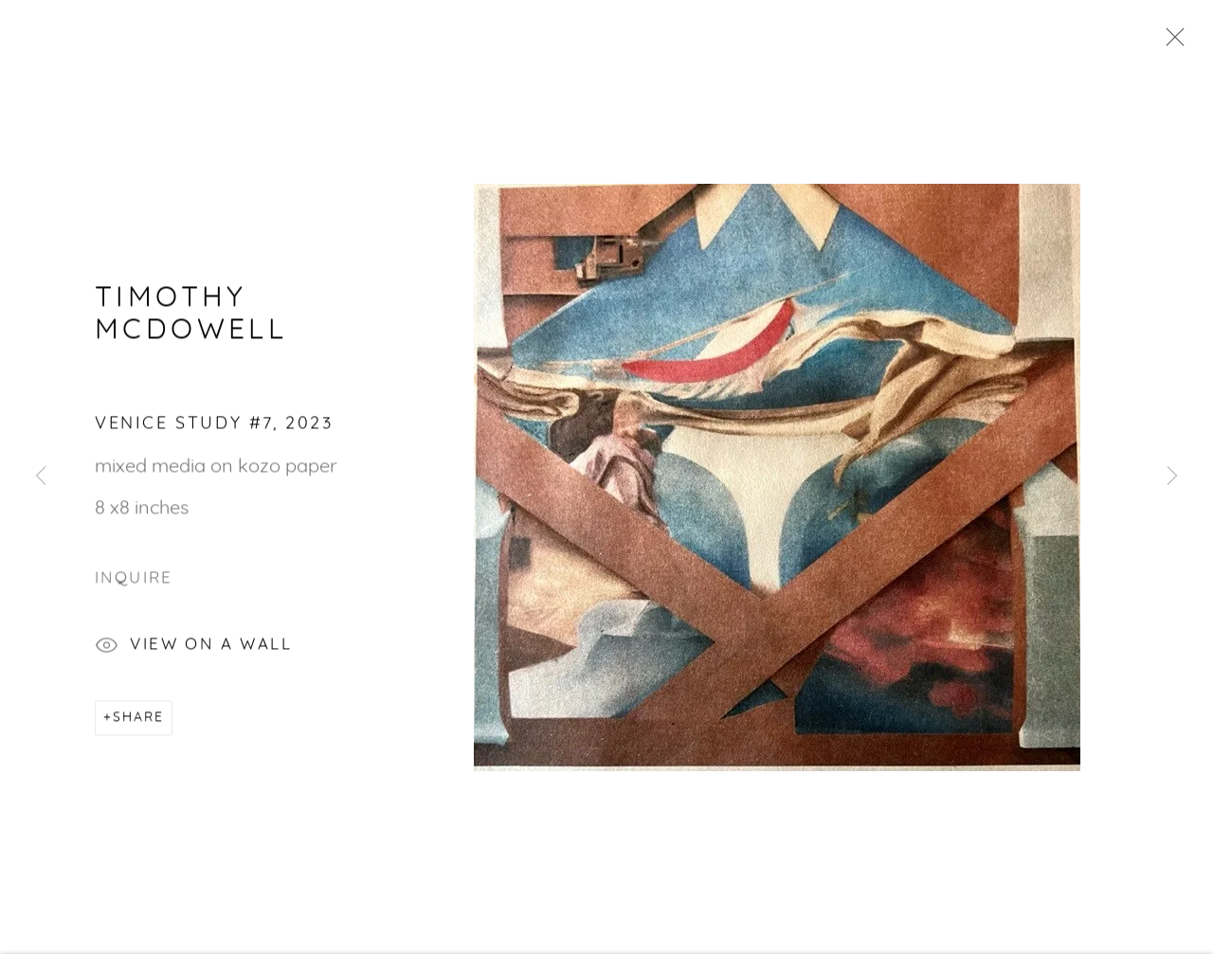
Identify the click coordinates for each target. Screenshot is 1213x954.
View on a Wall (193, 649)
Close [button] (1170, 42)
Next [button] (1172, 477)
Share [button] (138, 720)
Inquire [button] (134, 580)
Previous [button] (40, 477)
